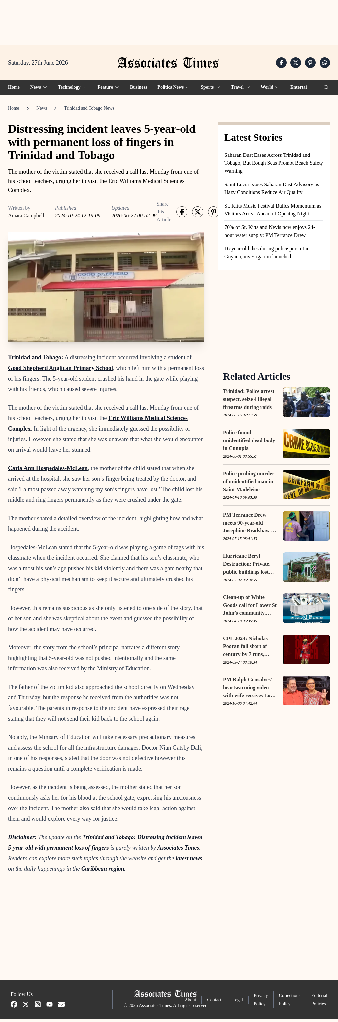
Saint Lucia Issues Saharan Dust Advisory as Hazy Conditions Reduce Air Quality (271, 190)
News (41, 110)
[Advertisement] (169, 20)
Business (138, 89)
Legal (237, 1002)
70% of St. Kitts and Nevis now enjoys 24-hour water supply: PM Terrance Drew (269, 233)
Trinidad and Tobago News (89, 110)
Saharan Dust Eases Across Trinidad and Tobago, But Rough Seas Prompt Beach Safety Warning (273, 165)
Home (14, 89)
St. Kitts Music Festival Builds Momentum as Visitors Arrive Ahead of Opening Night (272, 212)
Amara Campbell (26, 218)
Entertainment (305, 89)
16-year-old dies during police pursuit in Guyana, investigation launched (267, 255)
